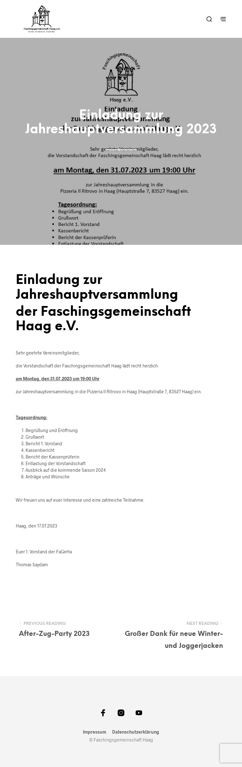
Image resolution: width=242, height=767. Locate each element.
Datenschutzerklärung (135, 732)
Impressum (94, 732)
